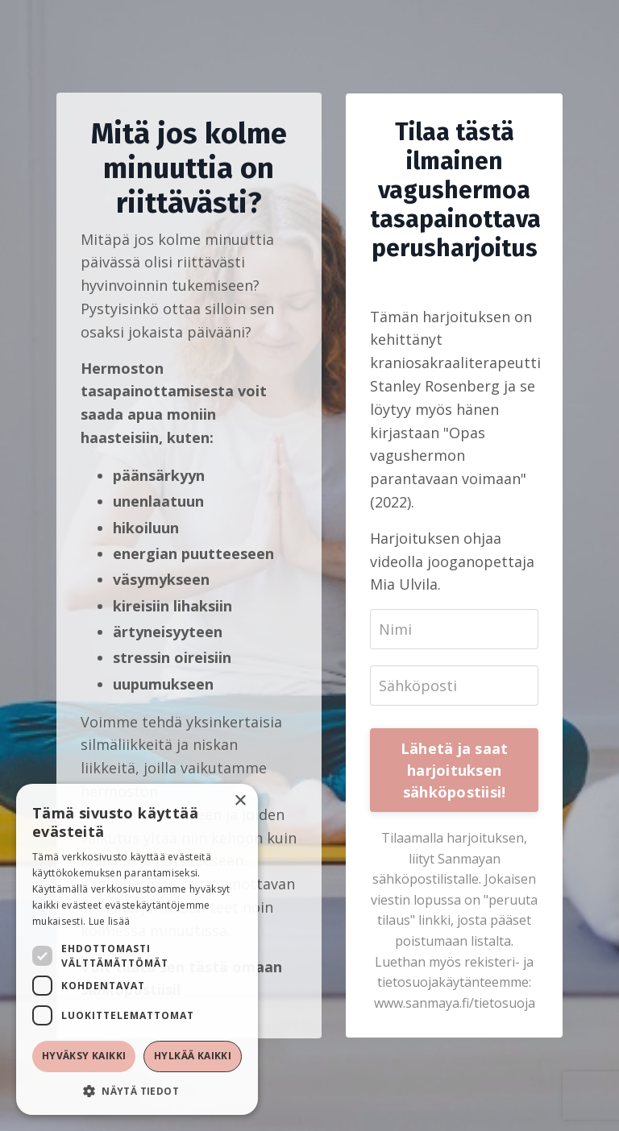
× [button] (240, 801)
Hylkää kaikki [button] (192, 1056)
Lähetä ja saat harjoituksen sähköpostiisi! (455, 770)
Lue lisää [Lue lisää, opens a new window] (110, 921)
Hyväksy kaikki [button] (84, 1056)
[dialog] (137, 949)
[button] (137, 1091)
